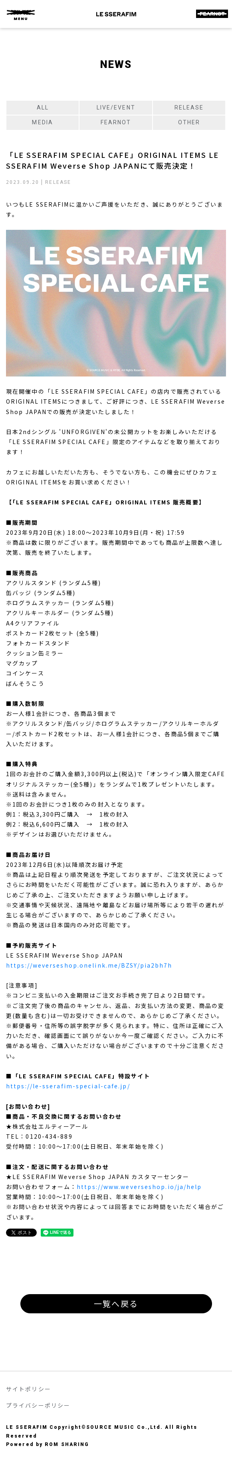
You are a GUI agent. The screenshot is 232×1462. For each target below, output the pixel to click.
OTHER (189, 122)
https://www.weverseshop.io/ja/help (139, 1187)
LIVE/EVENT (116, 107)
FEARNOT (116, 122)
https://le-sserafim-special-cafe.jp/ (68, 1086)
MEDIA (42, 122)
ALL (43, 107)
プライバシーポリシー (38, 1405)
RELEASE (189, 107)
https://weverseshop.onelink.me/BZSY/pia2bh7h (89, 965)
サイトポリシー (28, 1389)
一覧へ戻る (116, 1303)
